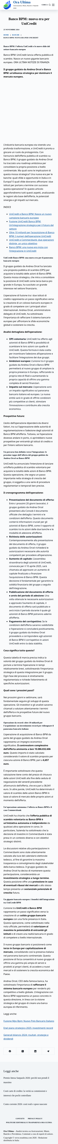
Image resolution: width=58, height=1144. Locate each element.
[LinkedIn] (35, 1051)
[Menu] (53, 5)
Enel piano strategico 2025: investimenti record (28, 1028)
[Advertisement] (29, 111)
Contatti (20, 1119)
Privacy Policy (35, 1119)
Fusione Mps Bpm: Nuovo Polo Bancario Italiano (29, 1021)
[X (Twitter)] (22, 1051)
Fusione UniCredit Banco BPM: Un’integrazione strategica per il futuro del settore (31, 225)
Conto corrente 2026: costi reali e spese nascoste (25, 1104)
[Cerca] (46, 4)
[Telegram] (48, 1051)
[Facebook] (10, 1051)
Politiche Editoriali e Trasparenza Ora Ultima (29, 1122)
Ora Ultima (21, 2)
